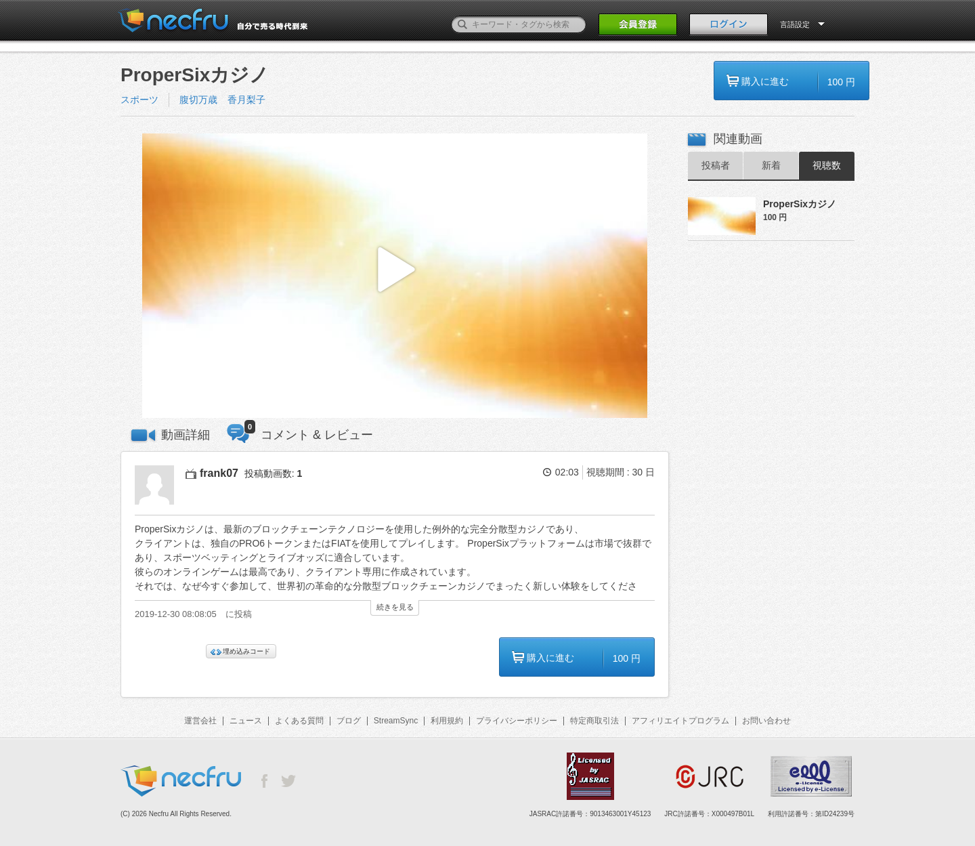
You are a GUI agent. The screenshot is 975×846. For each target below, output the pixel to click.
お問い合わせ (766, 720)
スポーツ (139, 99)
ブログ (349, 720)
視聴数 (826, 165)
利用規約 (447, 720)
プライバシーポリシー (516, 720)
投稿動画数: (273, 473)
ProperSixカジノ (799, 203)
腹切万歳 (198, 99)
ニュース (246, 720)
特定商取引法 (594, 720)
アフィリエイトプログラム (680, 720)
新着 (771, 165)
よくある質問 (299, 720)
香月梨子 (246, 99)
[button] (394, 276)
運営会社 (200, 720)
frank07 (219, 473)
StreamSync (396, 720)
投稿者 (715, 165)
